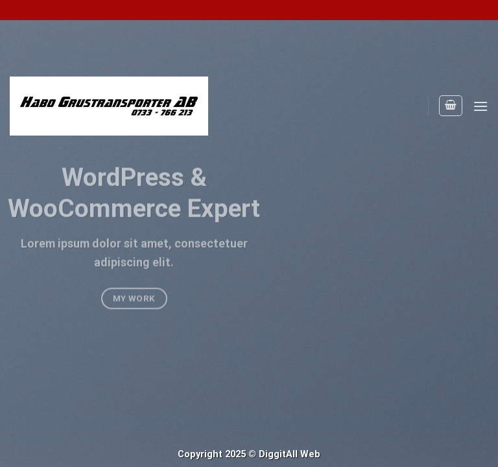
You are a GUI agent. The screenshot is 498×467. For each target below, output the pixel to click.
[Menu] (480, 106)
